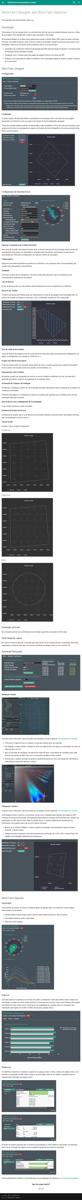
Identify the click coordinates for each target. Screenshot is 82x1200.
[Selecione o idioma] (74, 2)
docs (39, 356)
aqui (32, 20)
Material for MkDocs (14, 1197)
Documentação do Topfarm (68, 811)
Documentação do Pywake (67, 739)
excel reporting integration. (69, 1178)
